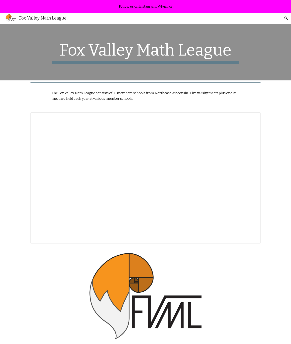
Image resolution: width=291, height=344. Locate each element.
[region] (145, 6)
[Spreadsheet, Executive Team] (145, 177)
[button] (286, 18)
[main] (145, 52)
